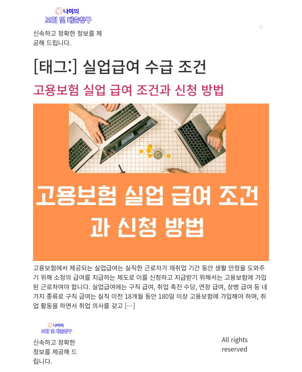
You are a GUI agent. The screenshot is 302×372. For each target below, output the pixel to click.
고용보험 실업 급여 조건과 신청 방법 (128, 89)
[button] (261, 27)
